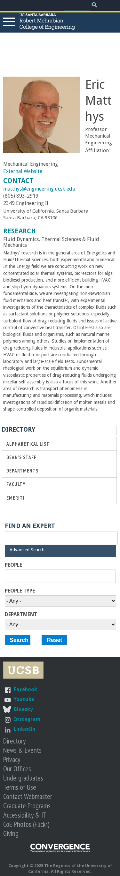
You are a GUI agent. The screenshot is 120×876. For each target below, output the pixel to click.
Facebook (25, 689)
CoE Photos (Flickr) (26, 824)
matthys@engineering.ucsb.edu (39, 189)
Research (19, 231)
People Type (20, 591)
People (13, 565)
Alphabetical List (28, 444)
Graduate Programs (27, 805)
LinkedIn (25, 729)
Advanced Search (27, 549)
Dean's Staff (21, 457)
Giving (11, 833)
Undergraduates (23, 777)
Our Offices (17, 768)
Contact (18, 181)
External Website (22, 171)
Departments (22, 471)
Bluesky (23, 709)
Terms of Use (19, 787)
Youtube (24, 699)
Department (21, 614)
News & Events (22, 750)
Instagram (27, 719)
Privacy (11, 759)
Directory (14, 740)
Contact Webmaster (27, 796)
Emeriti (15, 498)
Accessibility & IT (24, 814)
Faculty (16, 484)
